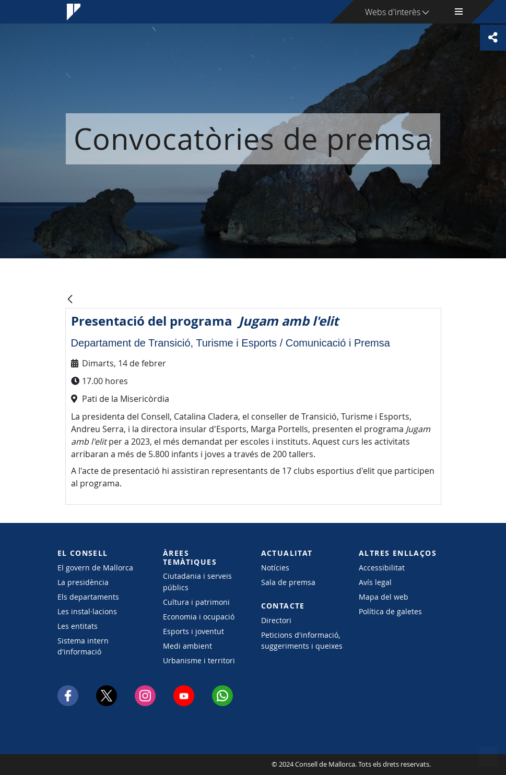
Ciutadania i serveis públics (197, 581)
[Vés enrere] (70, 300)
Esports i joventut (193, 631)
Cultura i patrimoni (196, 602)
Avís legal (375, 582)
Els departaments (88, 597)
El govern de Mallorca (95, 568)
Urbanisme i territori (199, 660)
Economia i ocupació (198, 617)
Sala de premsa (288, 582)
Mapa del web (383, 597)
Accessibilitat (382, 568)
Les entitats (77, 626)
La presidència (83, 582)
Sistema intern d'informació (83, 646)
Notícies (275, 568)
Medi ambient (187, 646)
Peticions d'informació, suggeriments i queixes (302, 640)
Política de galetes (390, 611)
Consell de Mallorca (89, 764)
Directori (276, 620)
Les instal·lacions (87, 611)
